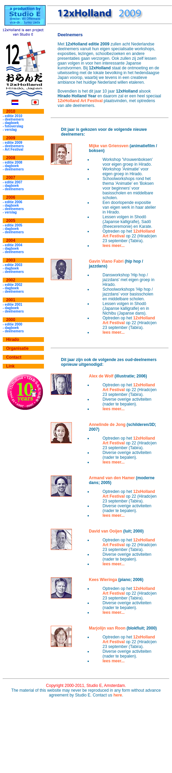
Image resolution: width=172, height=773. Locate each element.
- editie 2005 (12, 225)
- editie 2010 (12, 116)
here (117, 695)
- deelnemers (13, 119)
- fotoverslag (13, 126)
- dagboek (11, 123)
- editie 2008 (12, 162)
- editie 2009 (12, 142)
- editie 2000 (12, 324)
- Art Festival (13, 149)
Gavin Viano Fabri (106, 261)
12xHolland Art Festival (80, 100)
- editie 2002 (12, 285)
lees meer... (114, 245)
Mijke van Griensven (108, 145)
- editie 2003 (12, 265)
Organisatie (17, 348)
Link (10, 366)
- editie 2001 (12, 304)
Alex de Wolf (101, 376)
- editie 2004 (12, 245)
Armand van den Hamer (112, 477)
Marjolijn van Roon (107, 628)
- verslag (10, 130)
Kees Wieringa (103, 579)
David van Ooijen (105, 531)
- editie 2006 (12, 202)
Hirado (12, 339)
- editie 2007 (12, 182)
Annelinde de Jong (107, 424)
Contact (13, 357)
